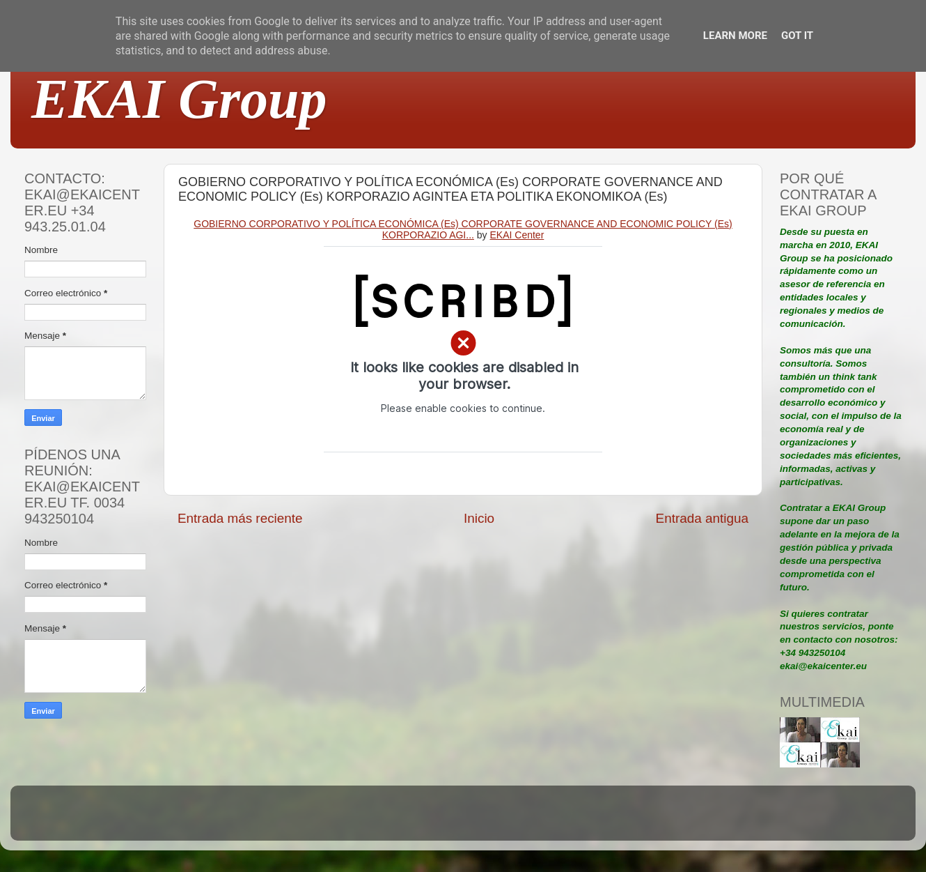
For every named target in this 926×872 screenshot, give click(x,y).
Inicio (479, 518)
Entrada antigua (702, 518)
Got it (797, 35)
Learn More (735, 35)
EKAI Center (517, 234)
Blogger (554, 819)
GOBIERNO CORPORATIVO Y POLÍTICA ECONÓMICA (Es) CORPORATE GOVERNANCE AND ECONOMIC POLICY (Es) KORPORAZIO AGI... (463, 229)
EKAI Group (179, 99)
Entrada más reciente (240, 518)
